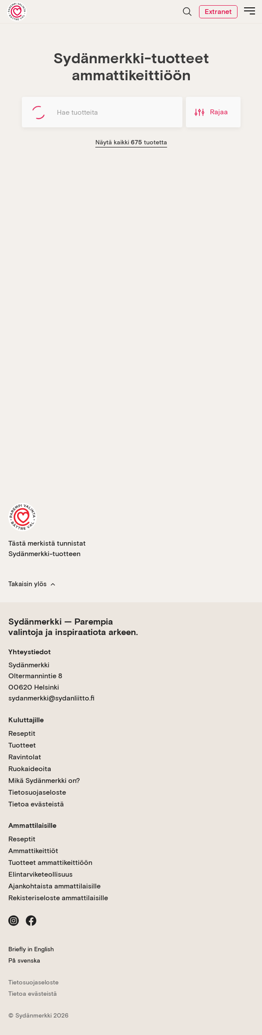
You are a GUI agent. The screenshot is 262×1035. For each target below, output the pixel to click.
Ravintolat (24, 757)
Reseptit (21, 733)
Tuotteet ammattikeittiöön (50, 862)
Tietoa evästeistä (36, 804)
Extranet (218, 11)
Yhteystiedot (29, 652)
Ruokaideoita (29, 769)
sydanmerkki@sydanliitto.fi (51, 698)
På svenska (24, 960)
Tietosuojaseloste (37, 792)
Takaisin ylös (31, 584)
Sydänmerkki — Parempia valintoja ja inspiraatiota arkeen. (73, 626)
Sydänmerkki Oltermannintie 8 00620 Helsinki (35, 676)
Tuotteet (22, 745)
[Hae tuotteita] (102, 112)
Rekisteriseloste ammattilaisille (58, 898)
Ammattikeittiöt (33, 851)
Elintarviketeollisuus (40, 874)
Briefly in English (31, 949)
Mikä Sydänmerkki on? (44, 780)
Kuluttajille (26, 720)
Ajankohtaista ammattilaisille (54, 886)
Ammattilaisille (32, 825)
